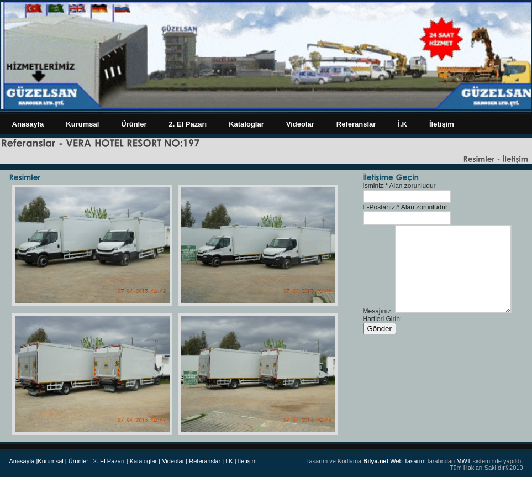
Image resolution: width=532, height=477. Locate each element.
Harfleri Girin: (382, 319)
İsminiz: (374, 186)
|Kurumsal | (51, 461)
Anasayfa (28, 124)
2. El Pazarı (188, 124)
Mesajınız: (378, 311)
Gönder (379, 328)
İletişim (441, 124)
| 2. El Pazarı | (109, 461)
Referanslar (356, 124)
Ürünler (133, 124)
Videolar (300, 124)
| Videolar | (173, 461)
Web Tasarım (394, 461)
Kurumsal (82, 124)
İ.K (402, 124)
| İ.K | (229, 461)
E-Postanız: (380, 207)
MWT (463, 461)
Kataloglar (246, 124)
